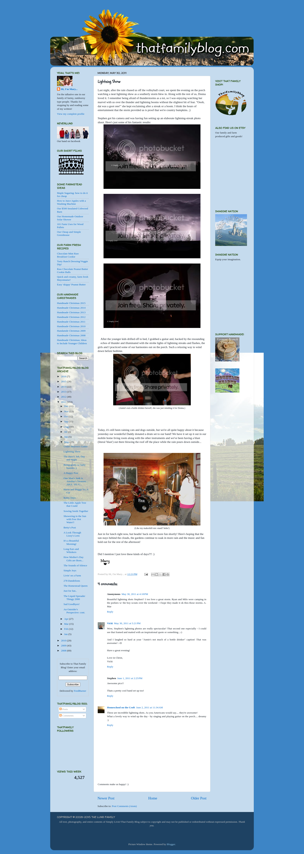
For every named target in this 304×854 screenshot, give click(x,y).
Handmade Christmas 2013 (71, 312)
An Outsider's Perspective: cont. (74, 611)
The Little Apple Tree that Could (75, 504)
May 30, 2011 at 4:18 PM (135, 594)
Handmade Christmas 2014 (71, 307)
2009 (64, 645)
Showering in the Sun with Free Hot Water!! (75, 519)
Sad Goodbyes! (72, 604)
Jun (66, 436)
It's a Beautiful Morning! (71, 542)
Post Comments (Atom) (124, 806)
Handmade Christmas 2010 (71, 326)
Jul (66, 431)
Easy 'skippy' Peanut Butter (71, 284)
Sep (66, 421)
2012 (64, 396)
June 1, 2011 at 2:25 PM (129, 678)
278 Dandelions (72, 580)
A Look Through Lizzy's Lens (72, 534)
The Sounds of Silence (75, 565)
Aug (66, 426)
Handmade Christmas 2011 (71, 321)
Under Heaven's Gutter (76, 446)
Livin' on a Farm (72, 575)
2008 (64, 650)
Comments (66, 715)
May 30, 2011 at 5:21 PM (127, 623)
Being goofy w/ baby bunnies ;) (75, 466)
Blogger (171, 844)
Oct (66, 416)
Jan (66, 634)
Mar (66, 623)
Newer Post (106, 798)
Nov (66, 411)
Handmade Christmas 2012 (71, 317)
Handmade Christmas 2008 (71, 335)
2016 (64, 376)
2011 (64, 401)
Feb (66, 628)
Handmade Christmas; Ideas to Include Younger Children (72, 342)
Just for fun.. (70, 590)
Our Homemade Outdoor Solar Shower (70, 218)
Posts (63, 709)
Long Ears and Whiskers (71, 551)
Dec (66, 406)
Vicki (110, 623)
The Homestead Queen (76, 585)
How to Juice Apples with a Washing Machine (71, 202)
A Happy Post (71, 472)
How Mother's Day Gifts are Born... (74, 559)
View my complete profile (70, 113)
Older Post (198, 798)
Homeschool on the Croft (121, 707)
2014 (64, 386)
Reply (110, 611)
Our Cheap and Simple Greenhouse (69, 233)
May (67, 442)
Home (152, 798)
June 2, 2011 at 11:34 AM (149, 707)
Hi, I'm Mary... (69, 89)
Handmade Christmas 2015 (71, 303)
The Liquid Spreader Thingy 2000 (74, 598)
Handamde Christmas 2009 (71, 330)
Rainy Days (70, 497)
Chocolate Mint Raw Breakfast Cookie (68, 255)
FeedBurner (80, 690)
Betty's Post (70, 527)
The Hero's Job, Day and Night (74, 458)
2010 (64, 640)
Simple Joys (70, 570)
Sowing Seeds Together (76, 511)
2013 (64, 391)
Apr (66, 618)
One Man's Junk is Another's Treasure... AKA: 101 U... (76, 481)
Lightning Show (72, 451)
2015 (64, 381)
